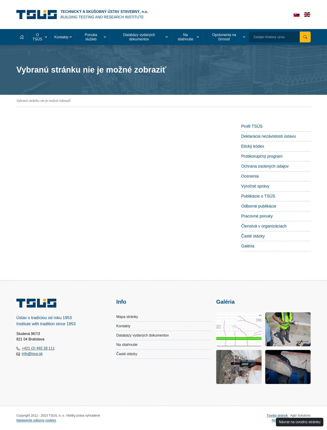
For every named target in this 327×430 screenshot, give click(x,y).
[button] (39, 37)
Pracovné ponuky (257, 216)
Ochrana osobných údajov (265, 166)
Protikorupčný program (261, 156)
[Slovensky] (296, 14)
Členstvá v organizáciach (264, 226)
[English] (307, 14)
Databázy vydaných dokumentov (142, 335)
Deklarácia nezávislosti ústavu (268, 136)
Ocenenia (250, 176)
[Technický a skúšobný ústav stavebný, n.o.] (82, 14)
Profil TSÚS (252, 126)
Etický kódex (252, 146)
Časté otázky (253, 236)
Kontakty (123, 326)
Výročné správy (255, 186)
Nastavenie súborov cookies (36, 420)
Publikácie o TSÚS (258, 196)
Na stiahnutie (126, 345)
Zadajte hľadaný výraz (269, 37)
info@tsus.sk (32, 354)
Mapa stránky (127, 317)
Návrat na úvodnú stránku (299, 422)
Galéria (247, 246)
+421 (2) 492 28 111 (38, 348)
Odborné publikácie (258, 206)
